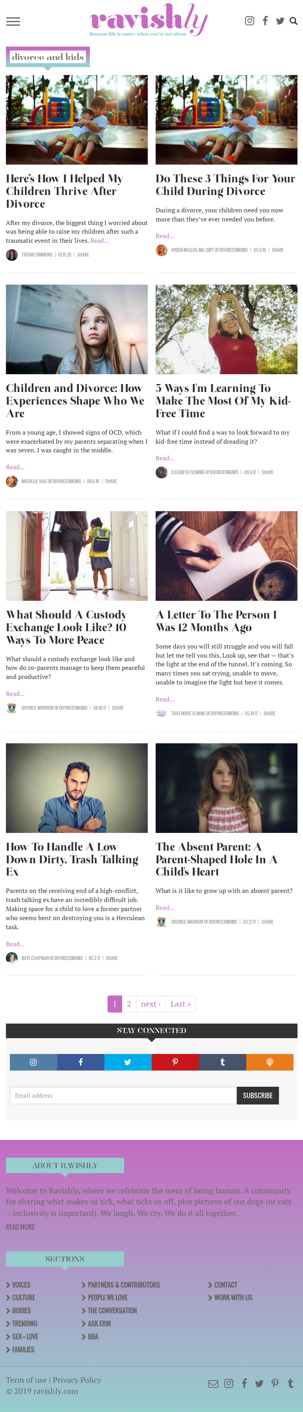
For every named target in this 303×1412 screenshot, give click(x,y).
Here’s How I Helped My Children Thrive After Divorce (64, 191)
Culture (23, 1297)
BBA (93, 1336)
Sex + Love (25, 1336)
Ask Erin (99, 1323)
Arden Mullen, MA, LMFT (192, 250)
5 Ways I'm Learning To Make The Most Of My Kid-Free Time (223, 400)
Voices (21, 1285)
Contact (225, 1285)
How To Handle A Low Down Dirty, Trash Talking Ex (72, 859)
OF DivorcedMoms (231, 250)
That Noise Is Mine (188, 713)
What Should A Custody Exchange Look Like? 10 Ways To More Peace (66, 627)
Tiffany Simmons (37, 254)
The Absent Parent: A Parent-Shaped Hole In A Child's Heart (217, 859)
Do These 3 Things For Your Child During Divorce (226, 185)
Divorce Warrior (38, 708)
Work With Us (233, 1297)
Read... (99, 240)
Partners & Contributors (124, 1285)
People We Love (107, 1297)
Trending (24, 1323)
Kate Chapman (35, 958)
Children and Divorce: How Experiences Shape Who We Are (75, 400)
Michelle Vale (34, 481)
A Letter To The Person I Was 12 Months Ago (216, 621)
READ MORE (20, 1227)
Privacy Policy (77, 1379)
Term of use (26, 1379)
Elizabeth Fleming (187, 472)
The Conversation (112, 1310)
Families (23, 1349)
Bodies (21, 1310)
